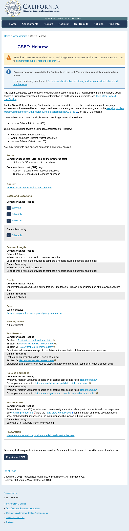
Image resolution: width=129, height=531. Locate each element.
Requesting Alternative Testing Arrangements (27, 513)
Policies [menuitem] (98, 23)
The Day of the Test (15, 517)
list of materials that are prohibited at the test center (63, 383)
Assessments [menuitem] (30, 23)
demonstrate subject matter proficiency (37, 61)
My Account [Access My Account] (63, 18)
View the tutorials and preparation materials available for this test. (40, 435)
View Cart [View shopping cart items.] (50, 18)
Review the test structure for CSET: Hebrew (29, 187)
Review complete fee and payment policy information (34, 313)
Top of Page (10, 471)
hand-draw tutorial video (60, 412)
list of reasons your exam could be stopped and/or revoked (66, 393)
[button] (9, 208)
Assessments (20, 36)
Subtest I (16, 207)
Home (7, 36)
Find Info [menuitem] (114, 23)
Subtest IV (16, 214)
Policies (9, 522)
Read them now (88, 379)
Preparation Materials (16, 504)
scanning (22, 412)
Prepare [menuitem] (48, 23)
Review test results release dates (36, 340)
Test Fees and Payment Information (23, 508)
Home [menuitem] (13, 23)
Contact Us (76, 18)
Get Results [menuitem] (81, 23)
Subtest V (16, 220)
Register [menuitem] (64, 23)
